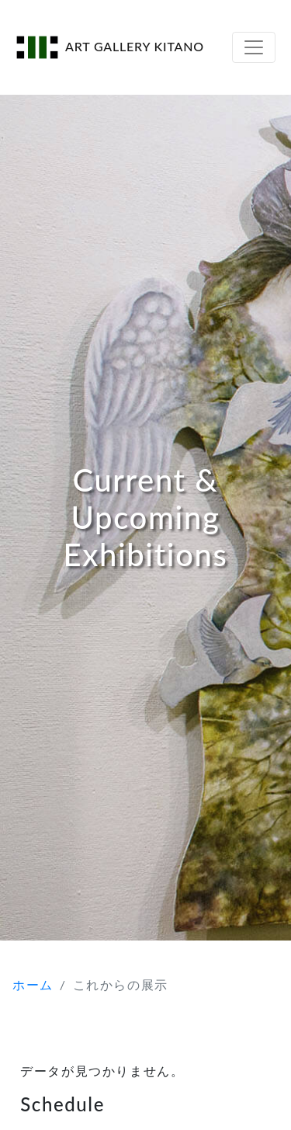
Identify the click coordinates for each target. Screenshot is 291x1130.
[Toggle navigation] (253, 47)
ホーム (33, 984)
